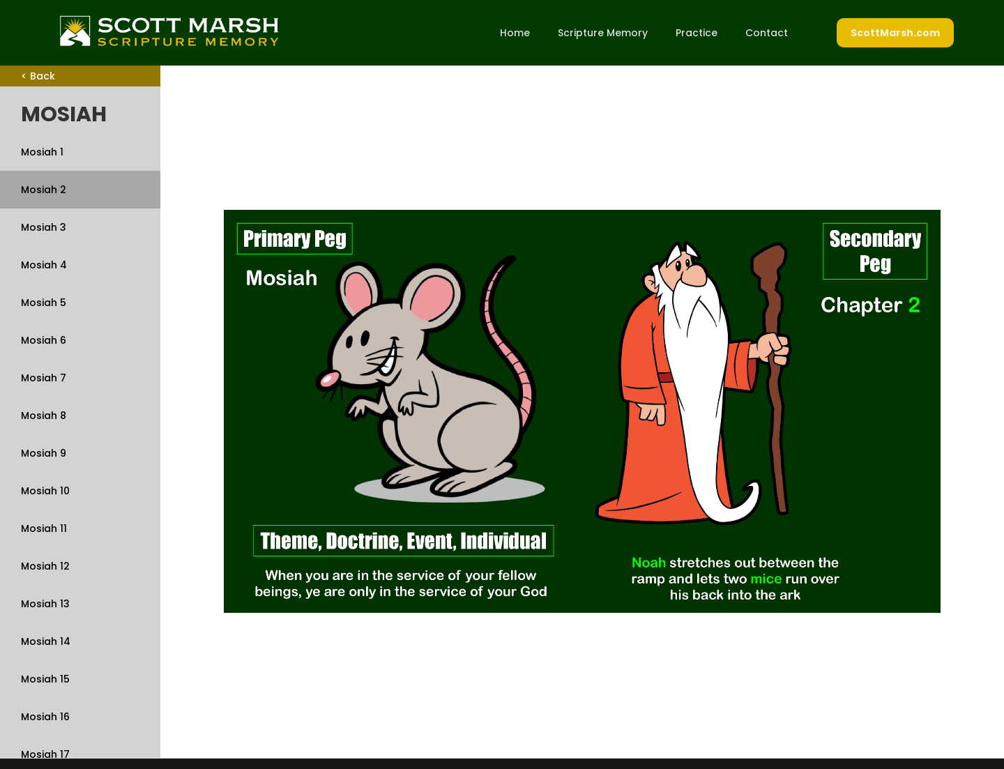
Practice (696, 33)
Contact (766, 33)
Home (515, 33)
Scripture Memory (603, 33)
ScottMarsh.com (895, 33)
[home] (168, 30)
